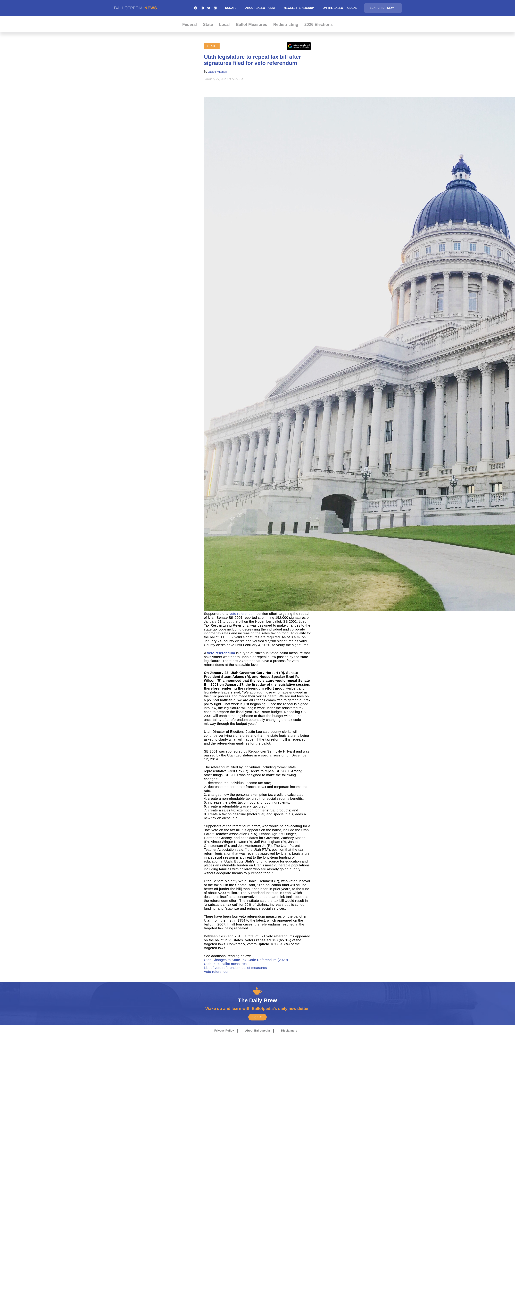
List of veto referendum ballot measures (235, 968)
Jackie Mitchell (217, 71)
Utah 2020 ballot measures (226, 964)
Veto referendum (217, 971)
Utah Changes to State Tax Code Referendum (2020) (246, 960)
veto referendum (242, 614)
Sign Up (257, 1017)
